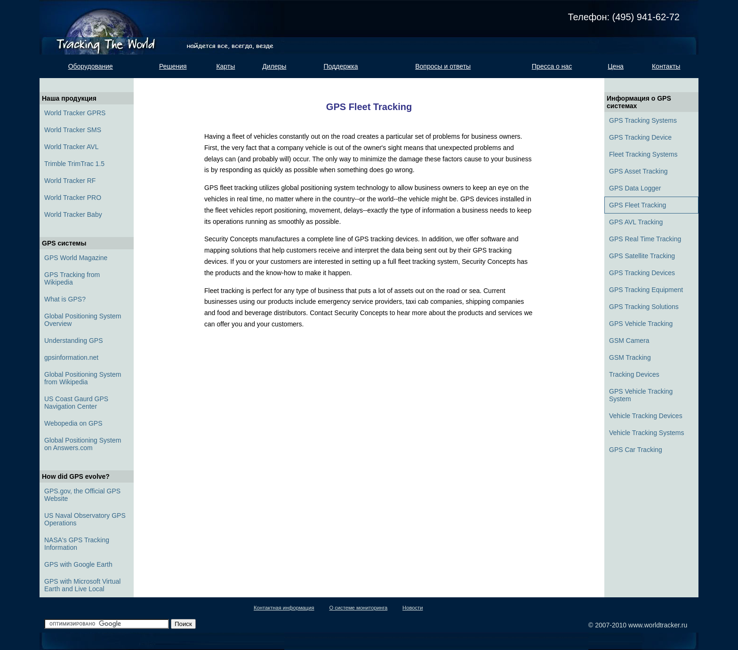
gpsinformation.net (71, 357)
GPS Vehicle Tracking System (641, 395)
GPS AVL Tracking (636, 222)
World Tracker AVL (71, 147)
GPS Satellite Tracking (642, 256)
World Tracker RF (70, 180)
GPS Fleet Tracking (637, 205)
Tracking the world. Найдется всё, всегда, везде (111, 27)
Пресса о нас (552, 66)
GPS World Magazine (75, 258)
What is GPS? (65, 299)
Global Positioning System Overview (82, 319)
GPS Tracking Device (640, 137)
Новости (412, 607)
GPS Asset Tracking (638, 171)
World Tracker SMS (72, 130)
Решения (173, 66)
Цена (616, 66)
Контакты (666, 66)
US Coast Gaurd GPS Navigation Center (76, 402)
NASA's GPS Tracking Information (76, 543)
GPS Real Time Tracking (645, 239)
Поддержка (341, 66)
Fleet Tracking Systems (643, 154)
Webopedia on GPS (73, 423)
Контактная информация (284, 607)
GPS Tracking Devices (642, 273)
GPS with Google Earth (78, 564)
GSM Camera (629, 340)
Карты (225, 66)
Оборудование (90, 66)
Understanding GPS (73, 340)
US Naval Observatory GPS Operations (85, 519)
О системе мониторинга (358, 607)
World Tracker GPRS (74, 113)
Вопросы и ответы (443, 66)
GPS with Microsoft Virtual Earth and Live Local (82, 585)
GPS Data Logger (635, 188)
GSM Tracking (630, 357)
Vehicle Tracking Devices (645, 416)
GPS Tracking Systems (643, 120)
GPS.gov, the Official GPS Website (82, 494)
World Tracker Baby (73, 214)
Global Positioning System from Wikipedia (82, 378)
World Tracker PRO (72, 197)
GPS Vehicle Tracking (641, 323)
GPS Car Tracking (635, 449)
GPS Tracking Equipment (646, 289)
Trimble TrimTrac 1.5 (74, 163)
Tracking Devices (634, 374)
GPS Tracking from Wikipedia (72, 278)
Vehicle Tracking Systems (646, 432)
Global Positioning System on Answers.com (82, 444)
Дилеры (274, 66)
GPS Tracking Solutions (644, 306)
